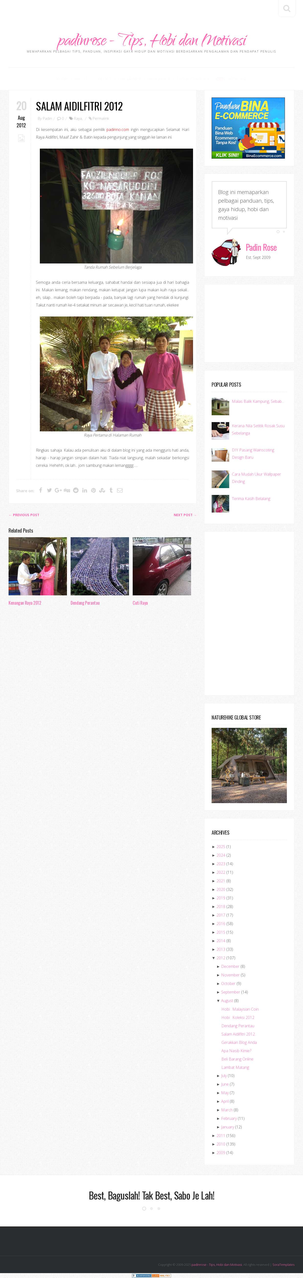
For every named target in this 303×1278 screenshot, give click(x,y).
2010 (220, 1144)
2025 (220, 846)
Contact (102, 78)
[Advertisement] (151, 11)
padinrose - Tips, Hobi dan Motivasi (151, 42)
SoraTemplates (283, 1264)
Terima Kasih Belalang (251, 498)
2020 (220, 889)
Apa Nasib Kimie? (236, 1050)
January (227, 1127)
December (230, 966)
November (230, 975)
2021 (220, 881)
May (225, 1092)
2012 (220, 958)
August (227, 1000)
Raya (78, 118)
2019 (220, 898)
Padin (47, 118)
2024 (220, 855)
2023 (220, 863)
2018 (220, 906)
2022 (220, 872)
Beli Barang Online (237, 1059)
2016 (220, 923)
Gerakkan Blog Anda (239, 1042)
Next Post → (185, 515)
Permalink (101, 118)
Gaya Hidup (158, 78)
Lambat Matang (235, 1067)
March (227, 1110)
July (224, 1075)
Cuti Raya (140, 603)
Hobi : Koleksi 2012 (237, 1017)
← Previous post (24, 515)
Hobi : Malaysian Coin (240, 1009)
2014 (220, 940)
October (228, 983)
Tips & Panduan (193, 78)
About (80, 78)
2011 (220, 1135)
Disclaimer (129, 78)
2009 (220, 1152)
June (225, 1084)
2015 (220, 932)
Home (62, 78)
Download (231, 78)
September (230, 992)
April (225, 1101)
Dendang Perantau (85, 603)
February (229, 1118)
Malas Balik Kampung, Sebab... (258, 401)
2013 (220, 949)
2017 (220, 915)
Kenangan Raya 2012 (25, 603)
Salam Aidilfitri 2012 (79, 105)
